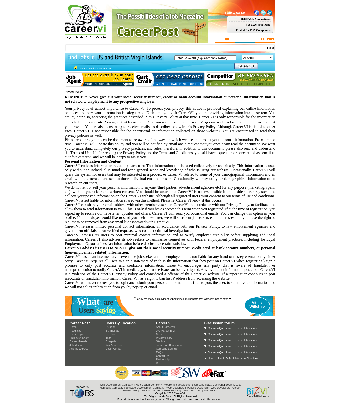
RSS (158, 363)
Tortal (109, 337)
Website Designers (198, 387)
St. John (110, 327)
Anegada (111, 341)
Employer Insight (79, 337)
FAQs (159, 352)
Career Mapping (171, 390)
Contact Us (162, 355)
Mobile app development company (184, 384)
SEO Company (215, 384)
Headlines (75, 330)
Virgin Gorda (113, 348)
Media (159, 334)
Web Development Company (116, 384)
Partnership (162, 359)
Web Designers (175, 387)
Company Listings (166, 348)
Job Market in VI (165, 330)
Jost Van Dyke (114, 345)
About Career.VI (165, 327)
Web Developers (220, 387)
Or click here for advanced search (96, 68)
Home (73, 327)
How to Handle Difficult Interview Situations (233, 358)
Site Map (161, 341)
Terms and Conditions (168, 345)
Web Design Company (148, 384)
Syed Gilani (210, 390)
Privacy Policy (164, 337)
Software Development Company (144, 387)
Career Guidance (150, 390)
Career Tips (76, 334)
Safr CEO (195, 390)
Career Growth (78, 341)
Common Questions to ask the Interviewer (232, 328)
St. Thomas (112, 330)
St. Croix (111, 334)
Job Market (76, 345)
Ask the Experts (79, 348)
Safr (185, 390)
